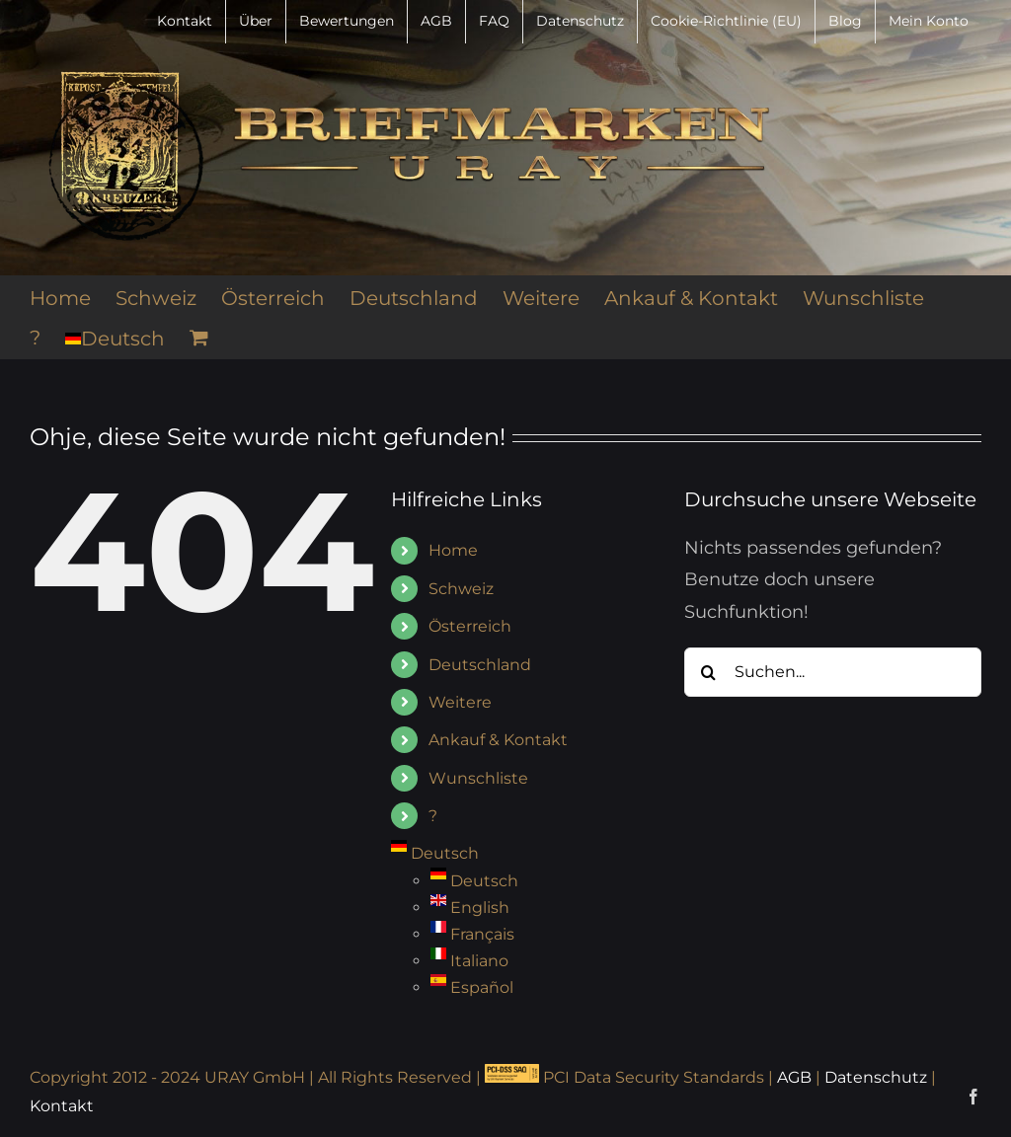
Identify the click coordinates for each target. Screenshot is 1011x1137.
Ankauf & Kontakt (498, 739)
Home (453, 550)
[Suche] (709, 672)
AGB (794, 1077)
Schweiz (461, 588)
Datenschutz (875, 1077)
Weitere (460, 702)
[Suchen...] (832, 672)
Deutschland (479, 664)
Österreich (469, 626)
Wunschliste (478, 778)
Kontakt (62, 1106)
